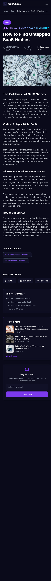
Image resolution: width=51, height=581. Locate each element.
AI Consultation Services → (16, 261)
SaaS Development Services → (17, 255)
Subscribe (27, 394)
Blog (12, 11)
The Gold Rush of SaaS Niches (18, 299)
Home (5, 11)
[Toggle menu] (46, 3)
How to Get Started (15, 309)
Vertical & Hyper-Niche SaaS (19, 302)
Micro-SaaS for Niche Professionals (22, 305)
